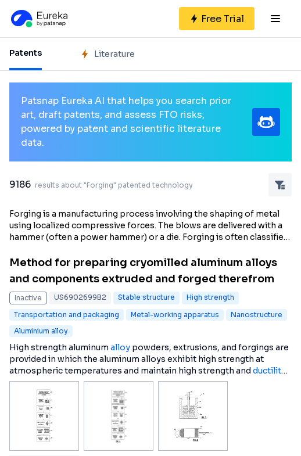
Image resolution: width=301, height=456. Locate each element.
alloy (120, 347)
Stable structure (146, 297)
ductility (269, 370)
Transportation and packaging (66, 314)
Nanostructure (256, 314)
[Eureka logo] (38, 18)
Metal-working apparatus (175, 314)
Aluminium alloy (41, 330)
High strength (210, 297)
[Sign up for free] (217, 18)
